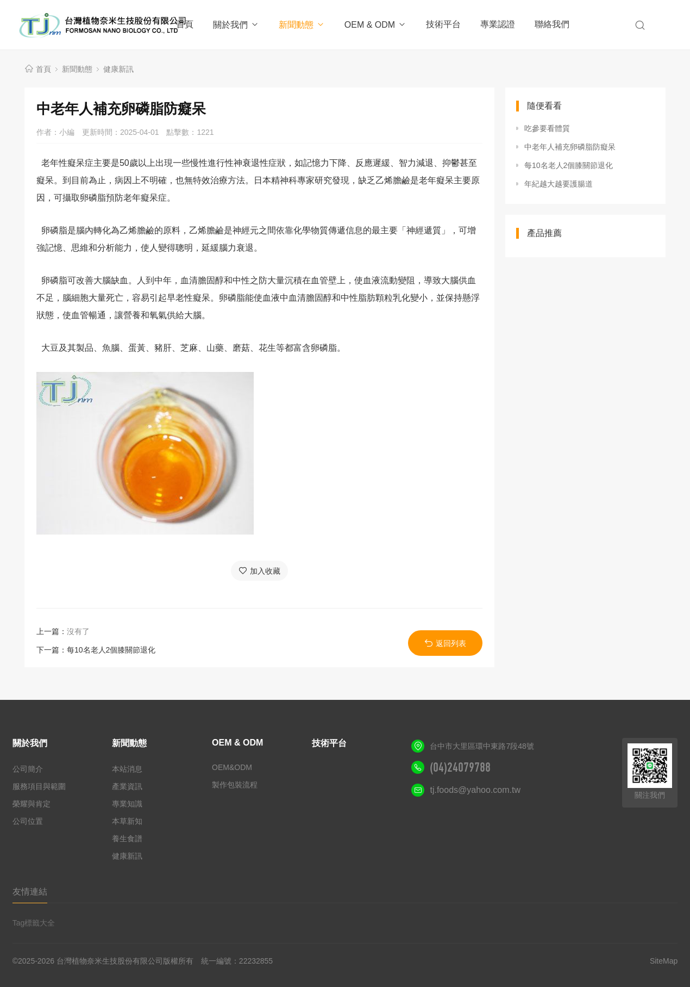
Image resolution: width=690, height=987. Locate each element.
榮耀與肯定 (31, 803)
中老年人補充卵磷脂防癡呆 (570, 146)
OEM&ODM (232, 767)
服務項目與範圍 (39, 786)
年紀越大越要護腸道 (558, 183)
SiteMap (664, 961)
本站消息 (127, 769)
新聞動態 (302, 24)
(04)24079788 (460, 767)
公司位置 (27, 821)
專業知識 (127, 803)
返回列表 (445, 643)
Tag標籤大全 (33, 922)
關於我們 (236, 24)
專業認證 (497, 24)
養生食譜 (127, 838)
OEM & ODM (375, 24)
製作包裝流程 (235, 784)
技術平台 (443, 24)
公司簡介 (27, 769)
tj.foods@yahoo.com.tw (475, 789)
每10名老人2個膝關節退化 (111, 649)
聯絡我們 (552, 24)
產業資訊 (127, 786)
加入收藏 (259, 570)
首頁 (184, 24)
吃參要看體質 (547, 128)
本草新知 (127, 821)
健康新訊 (118, 69)
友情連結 (29, 891)
